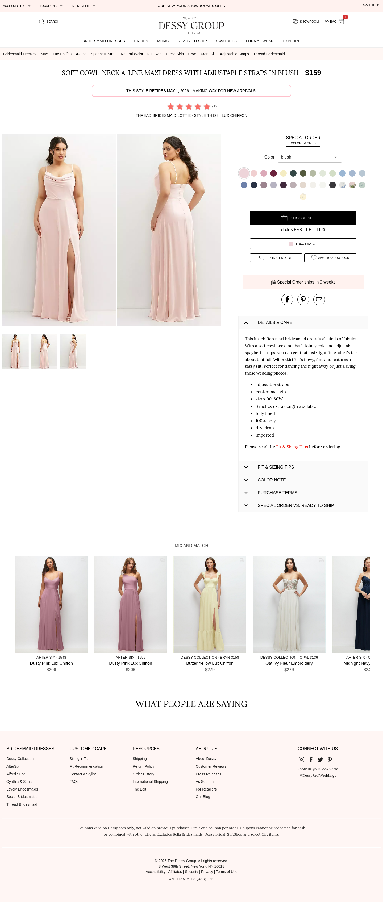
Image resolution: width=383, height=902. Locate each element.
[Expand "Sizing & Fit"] (84, 6)
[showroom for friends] (306, 21)
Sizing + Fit (78, 759)
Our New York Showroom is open (191, 6)
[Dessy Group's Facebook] (313, 759)
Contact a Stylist (82, 774)
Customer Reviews (211, 766)
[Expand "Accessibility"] (17, 6)
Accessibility (155, 872)
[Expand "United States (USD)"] (191, 879)
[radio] (170, 106)
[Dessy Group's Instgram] (304, 759)
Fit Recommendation (86, 766)
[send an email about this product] (319, 299)
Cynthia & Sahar (19, 782)
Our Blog (203, 797)
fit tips (317, 229)
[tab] (303, 140)
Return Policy (144, 766)
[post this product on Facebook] (287, 299)
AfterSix (12, 766)
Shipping (140, 759)
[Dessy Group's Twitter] (322, 759)
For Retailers (206, 789)
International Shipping (150, 782)
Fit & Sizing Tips (292, 446)
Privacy (207, 872)
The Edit (139, 789)
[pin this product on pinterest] (303, 299)
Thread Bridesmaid (21, 805)
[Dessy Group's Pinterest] (332, 759)
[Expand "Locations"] (52, 6)
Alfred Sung (16, 774)
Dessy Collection (20, 759)
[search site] (49, 21)
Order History (143, 774)
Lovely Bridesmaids (22, 789)
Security (191, 872)
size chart (293, 229)
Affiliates (175, 872)
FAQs (73, 782)
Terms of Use (227, 872)
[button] (59, 230)
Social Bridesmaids (22, 797)
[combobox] (306, 157)
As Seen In (205, 782)
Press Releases (208, 774)
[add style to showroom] (330, 257)
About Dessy (206, 759)
